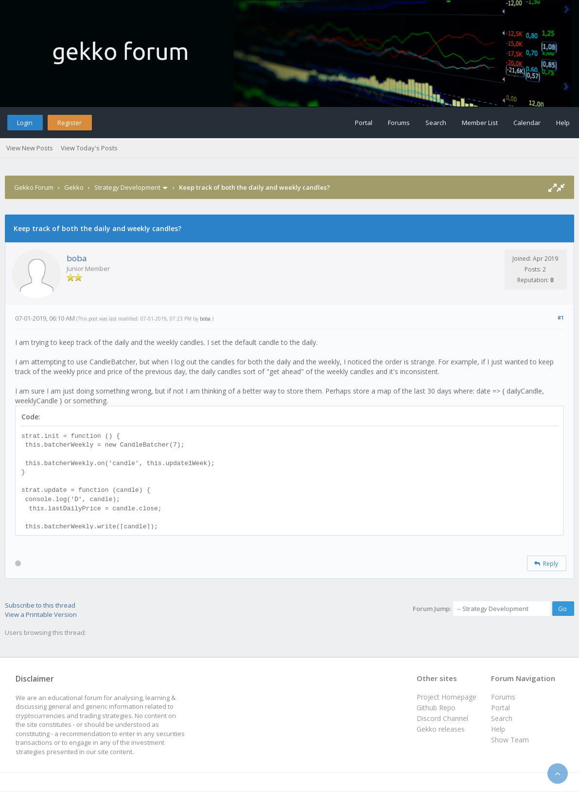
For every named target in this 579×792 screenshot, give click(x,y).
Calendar (527, 122)
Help (563, 122)
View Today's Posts (89, 148)
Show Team (510, 739)
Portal (363, 122)
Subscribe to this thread (40, 605)
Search (435, 122)
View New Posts (29, 148)
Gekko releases (441, 729)
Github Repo (436, 707)
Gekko (74, 187)
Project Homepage (446, 697)
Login (25, 122)
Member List (480, 122)
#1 (561, 317)
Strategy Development (127, 187)
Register (69, 122)
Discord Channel (442, 718)
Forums (399, 122)
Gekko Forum (33, 187)
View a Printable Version (41, 614)
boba (77, 258)
